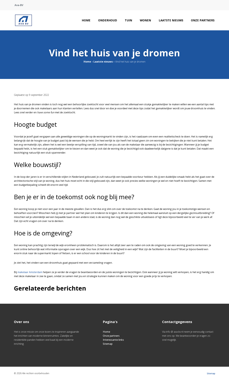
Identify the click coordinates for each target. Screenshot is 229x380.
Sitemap (107, 343)
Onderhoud (107, 20)
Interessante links (113, 339)
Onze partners (202, 20)
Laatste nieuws (171, 20)
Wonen (145, 20)
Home (86, 20)
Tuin (128, 20)
